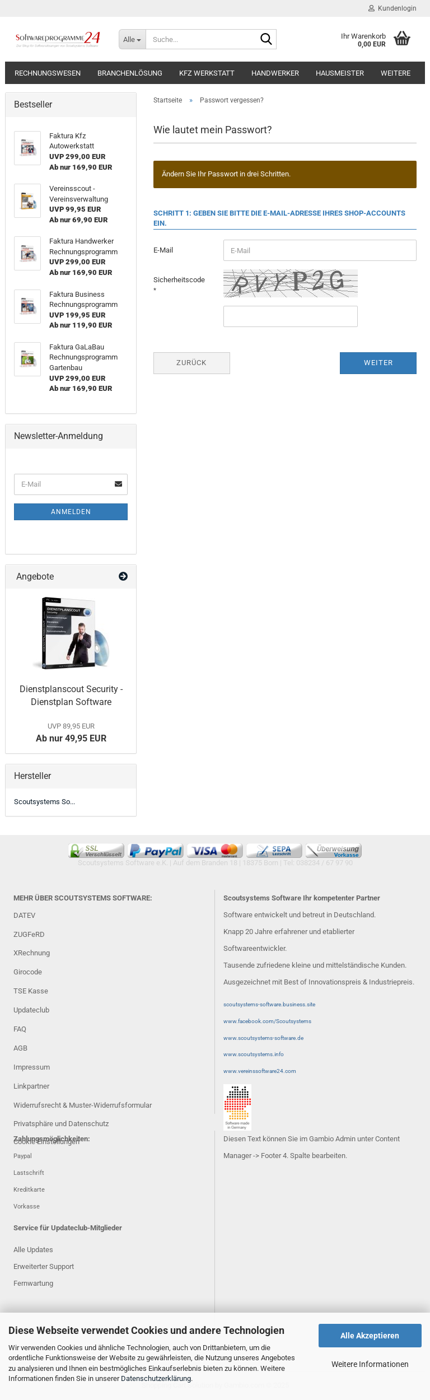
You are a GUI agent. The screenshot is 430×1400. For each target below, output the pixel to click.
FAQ (19, 1029)
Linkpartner (31, 1086)
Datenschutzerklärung (156, 1378)
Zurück (191, 362)
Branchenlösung (129, 73)
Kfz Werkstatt (207, 73)
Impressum (31, 1067)
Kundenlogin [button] (392, 8)
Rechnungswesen (48, 73)
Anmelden (71, 512)
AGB (20, 1048)
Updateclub (31, 1010)
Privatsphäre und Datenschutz (61, 1123)
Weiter (378, 362)
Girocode (27, 972)
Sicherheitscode (179, 280)
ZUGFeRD (29, 934)
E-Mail (163, 250)
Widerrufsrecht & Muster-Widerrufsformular (82, 1105)
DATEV (24, 915)
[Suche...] (132, 39)
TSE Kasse (30, 991)
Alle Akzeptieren (369, 1335)
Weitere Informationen (370, 1364)
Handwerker (275, 73)
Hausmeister (340, 73)
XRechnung (31, 953)
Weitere (395, 73)
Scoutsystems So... (44, 801)
